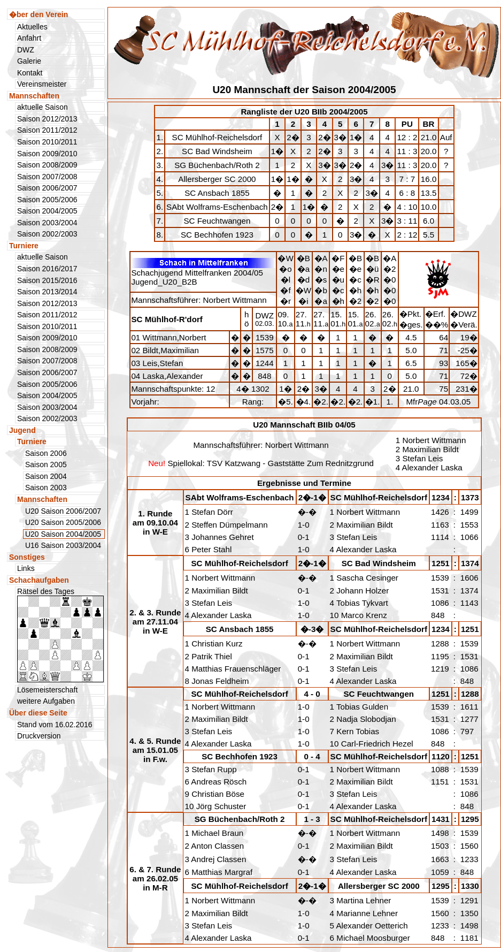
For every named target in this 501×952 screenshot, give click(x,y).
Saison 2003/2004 (47, 222)
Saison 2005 (46, 464)
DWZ (25, 49)
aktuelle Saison (42, 107)
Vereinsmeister (41, 84)
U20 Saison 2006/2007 (63, 511)
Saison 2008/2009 (47, 165)
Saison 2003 (46, 487)
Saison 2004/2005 (47, 211)
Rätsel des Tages (60, 634)
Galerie (29, 61)
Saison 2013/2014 (47, 291)
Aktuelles (32, 26)
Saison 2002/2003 (47, 234)
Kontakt (29, 72)
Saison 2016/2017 (47, 268)
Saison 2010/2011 (47, 142)
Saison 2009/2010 (47, 153)
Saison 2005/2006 (47, 199)
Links (26, 568)
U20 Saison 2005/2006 (63, 522)
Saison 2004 (46, 476)
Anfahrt (29, 38)
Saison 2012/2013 (47, 119)
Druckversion (39, 736)
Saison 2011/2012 (47, 130)
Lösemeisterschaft (47, 690)
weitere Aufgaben (46, 701)
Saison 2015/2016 (47, 280)
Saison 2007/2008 (47, 176)
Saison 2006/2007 (47, 188)
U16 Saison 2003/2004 (63, 545)
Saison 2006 (46, 453)
